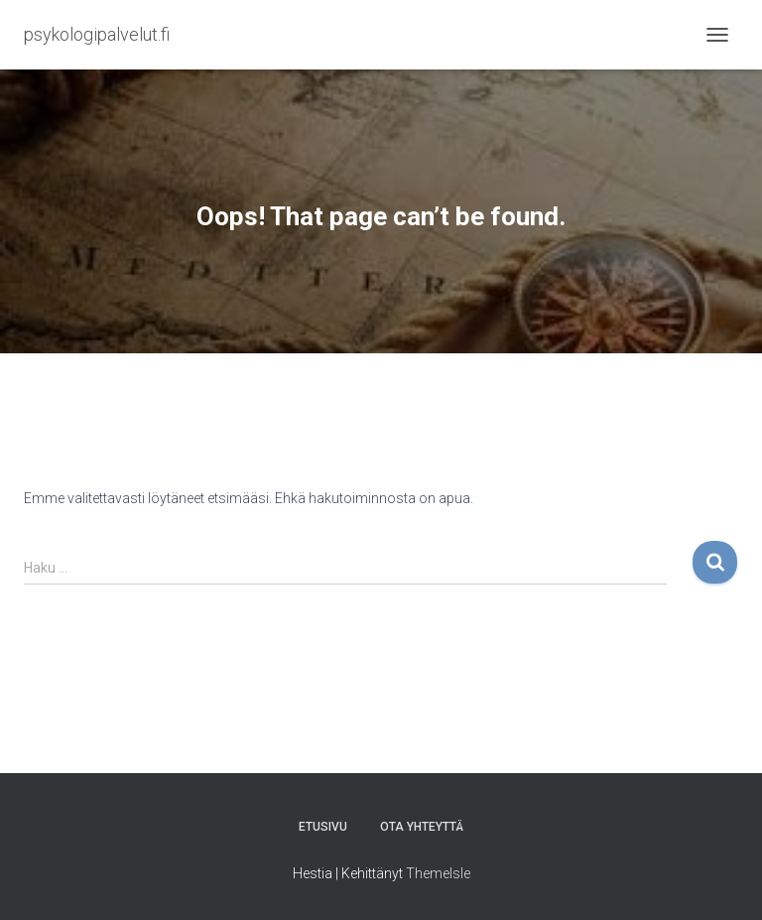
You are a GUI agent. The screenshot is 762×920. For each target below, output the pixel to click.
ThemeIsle (438, 873)
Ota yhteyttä (421, 827)
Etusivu (323, 827)
